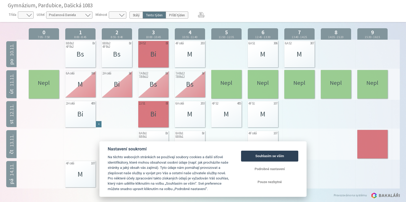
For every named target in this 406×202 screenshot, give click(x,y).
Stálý (136, 15)
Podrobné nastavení (270, 169)
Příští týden (177, 15)
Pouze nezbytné (270, 182)
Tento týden (154, 15)
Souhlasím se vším (269, 156)
